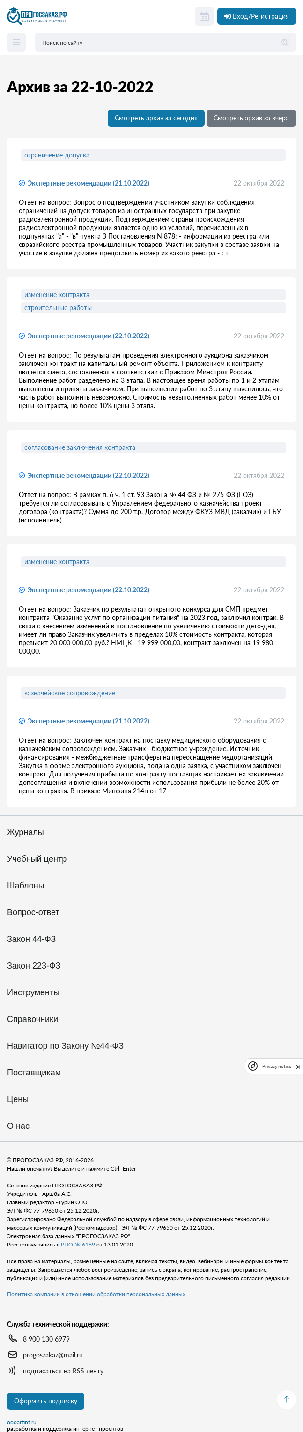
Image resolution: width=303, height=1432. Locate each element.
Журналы (25, 832)
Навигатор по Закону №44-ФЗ (65, 1046)
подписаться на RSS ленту (63, 1371)
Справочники (32, 1019)
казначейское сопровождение (69, 693)
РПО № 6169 (78, 1244)
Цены (18, 1099)
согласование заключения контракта (79, 447)
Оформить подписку (45, 1401)
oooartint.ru (22, 1422)
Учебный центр (37, 859)
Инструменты (33, 992)
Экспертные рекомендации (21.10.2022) (88, 183)
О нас (18, 1126)
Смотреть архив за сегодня (156, 118)
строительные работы (58, 308)
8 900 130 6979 (46, 1339)
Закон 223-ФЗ (34, 966)
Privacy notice (276, 1066)
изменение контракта (56, 294)
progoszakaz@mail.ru (53, 1355)
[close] (298, 1066)
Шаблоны (25, 885)
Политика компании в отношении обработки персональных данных (96, 1294)
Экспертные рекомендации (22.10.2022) (88, 336)
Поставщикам (34, 1072)
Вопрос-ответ (33, 912)
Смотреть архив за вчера (251, 118)
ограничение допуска (56, 155)
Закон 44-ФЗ (31, 939)
